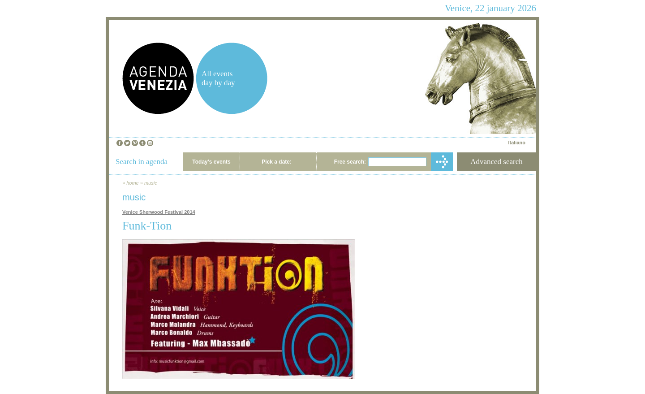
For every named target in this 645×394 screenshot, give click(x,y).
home (132, 183)
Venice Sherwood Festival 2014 (158, 212)
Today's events (211, 162)
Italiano (516, 142)
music (150, 183)
